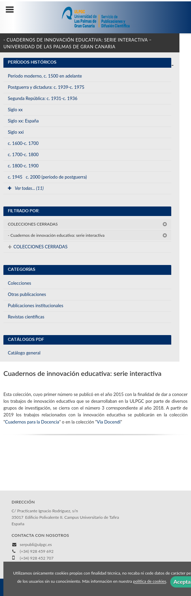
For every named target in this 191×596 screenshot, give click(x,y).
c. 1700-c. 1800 (23, 154)
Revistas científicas (26, 316)
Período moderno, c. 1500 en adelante (45, 76)
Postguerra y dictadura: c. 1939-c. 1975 (46, 87)
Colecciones (19, 283)
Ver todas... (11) (26, 188)
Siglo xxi (16, 132)
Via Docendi (109, 422)
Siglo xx (15, 109)
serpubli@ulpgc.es (36, 544)
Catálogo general (24, 352)
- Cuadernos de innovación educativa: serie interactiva (87, 235)
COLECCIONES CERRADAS (87, 224)
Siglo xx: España (23, 120)
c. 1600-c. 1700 (23, 143)
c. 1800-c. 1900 (23, 165)
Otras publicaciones (27, 294)
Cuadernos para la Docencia (32, 422)
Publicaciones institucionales (35, 305)
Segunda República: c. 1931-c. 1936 (42, 98)
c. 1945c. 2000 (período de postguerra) (47, 177)
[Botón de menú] (12, 9)
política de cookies (149, 581)
